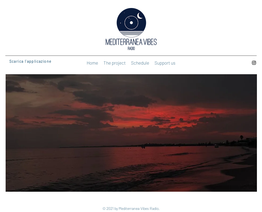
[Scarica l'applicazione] (32, 61)
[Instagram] (254, 62)
